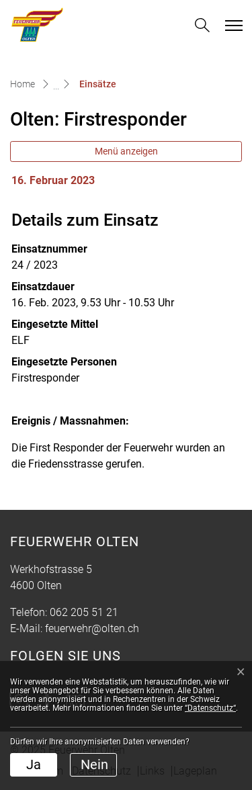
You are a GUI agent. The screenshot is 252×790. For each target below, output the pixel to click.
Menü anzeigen (126, 151)
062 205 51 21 (84, 612)
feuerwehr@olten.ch (92, 628)
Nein (94, 764)
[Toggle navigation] (232, 25)
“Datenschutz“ (210, 708)
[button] (202, 25)
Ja (33, 764)
